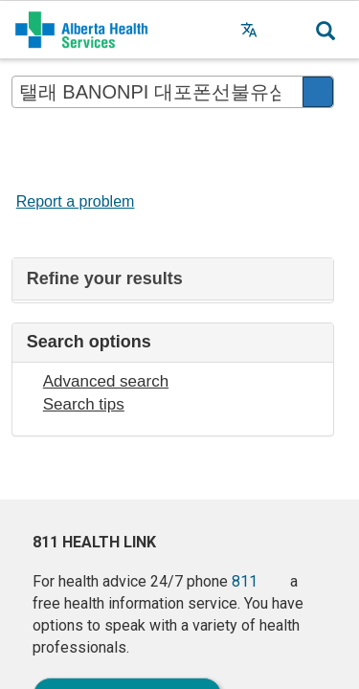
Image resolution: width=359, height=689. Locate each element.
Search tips (83, 404)
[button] (287, 30)
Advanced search (105, 381)
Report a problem (75, 201)
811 (245, 581)
